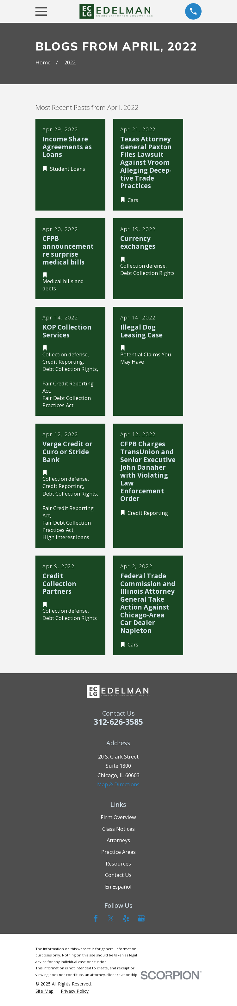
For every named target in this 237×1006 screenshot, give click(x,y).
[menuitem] (44, 991)
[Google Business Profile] (141, 918)
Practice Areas (118, 851)
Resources (118, 863)
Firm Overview (118, 817)
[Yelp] (126, 918)
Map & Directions (118, 784)
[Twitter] (111, 918)
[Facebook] (95, 918)
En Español (118, 886)
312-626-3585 (118, 722)
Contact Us (118, 874)
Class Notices (118, 828)
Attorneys (118, 840)
